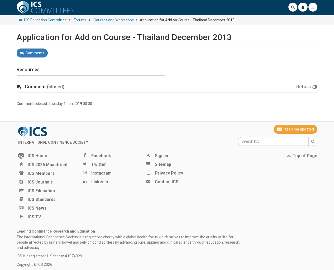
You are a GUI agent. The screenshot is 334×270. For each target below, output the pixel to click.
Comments (32, 53)
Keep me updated (295, 129)
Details (306, 86)
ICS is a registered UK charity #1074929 (49, 256)
